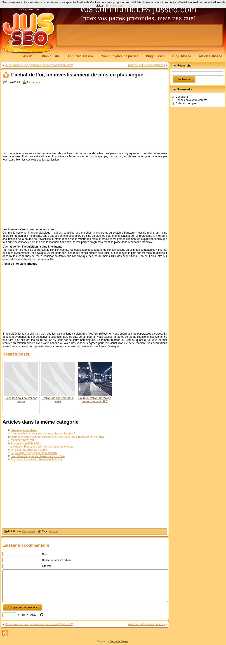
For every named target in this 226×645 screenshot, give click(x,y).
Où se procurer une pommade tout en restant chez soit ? (39, 65)
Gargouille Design (119, 641)
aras (37, 82)
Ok (130, 5)
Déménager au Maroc (24, 430)
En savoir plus (114, 5)
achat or (53, 531)
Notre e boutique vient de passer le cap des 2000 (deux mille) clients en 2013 (57, 436)
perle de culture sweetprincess (146, 65)
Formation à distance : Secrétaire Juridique (37, 459)
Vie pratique (28, 531)
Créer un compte (186, 103)
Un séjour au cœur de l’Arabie (29, 449)
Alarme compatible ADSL (26, 443)
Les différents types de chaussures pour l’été (38, 456)
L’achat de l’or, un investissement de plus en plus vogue (76, 75)
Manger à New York (23, 440)
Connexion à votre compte (191, 100)
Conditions (182, 96)
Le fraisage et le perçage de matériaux (34, 453)
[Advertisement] (84, 118)
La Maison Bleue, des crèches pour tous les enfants (42, 446)
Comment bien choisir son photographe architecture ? (43, 433)
